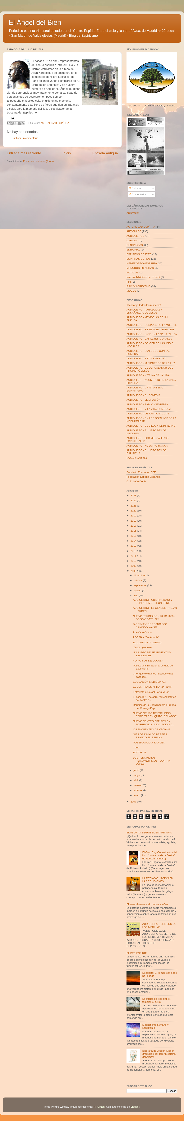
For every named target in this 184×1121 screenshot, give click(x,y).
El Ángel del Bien (35, 22)
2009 (134, 565)
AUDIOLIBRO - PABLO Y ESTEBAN (147, 404)
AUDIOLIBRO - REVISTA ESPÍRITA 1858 (150, 329)
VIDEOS (131, 290)
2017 (134, 525)
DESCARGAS (135, 245)
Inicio (66, 153)
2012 (134, 551)
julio (136, 595)
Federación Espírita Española (143, 476)
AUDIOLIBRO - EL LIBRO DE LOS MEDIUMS (159, 925)
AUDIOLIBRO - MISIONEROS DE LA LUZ (151, 363)
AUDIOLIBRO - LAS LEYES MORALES (149, 338)
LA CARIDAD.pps (137, 457)
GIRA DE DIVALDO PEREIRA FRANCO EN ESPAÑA (150, 736)
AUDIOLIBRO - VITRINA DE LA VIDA (148, 375)
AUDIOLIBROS (135, 235)
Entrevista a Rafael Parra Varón (151, 692)
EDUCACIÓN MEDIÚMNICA (149, 681)
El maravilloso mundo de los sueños (147, 904)
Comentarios (137, 194)
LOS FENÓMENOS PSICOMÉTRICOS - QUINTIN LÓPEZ (152, 760)
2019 (134, 515)
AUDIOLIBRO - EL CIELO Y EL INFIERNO (151, 425)
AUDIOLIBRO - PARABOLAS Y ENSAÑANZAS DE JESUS (145, 311)
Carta (136, 747)
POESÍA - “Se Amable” (146, 637)
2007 (134, 801)
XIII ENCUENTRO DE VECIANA (151, 729)
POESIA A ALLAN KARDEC (149, 742)
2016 (134, 530)
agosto (138, 590)
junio (137, 770)
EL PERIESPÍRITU (137, 953)
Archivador (133, 213)
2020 (134, 510)
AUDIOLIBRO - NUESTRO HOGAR (147, 445)
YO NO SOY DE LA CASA (148, 660)
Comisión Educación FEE (141, 472)
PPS (129, 281)
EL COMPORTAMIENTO (147, 642)
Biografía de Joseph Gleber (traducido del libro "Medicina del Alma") (159, 1053)
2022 (134, 500)
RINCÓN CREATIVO (138, 286)
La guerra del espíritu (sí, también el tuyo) (156, 1000)
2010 (134, 560)
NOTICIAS (133, 272)
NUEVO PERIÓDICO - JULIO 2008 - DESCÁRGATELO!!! (154, 618)
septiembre (140, 585)
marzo (137, 785)
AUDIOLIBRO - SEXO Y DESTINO (147, 358)
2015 (134, 535)
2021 (134, 505)
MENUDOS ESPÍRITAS (140, 268)
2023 (134, 495)
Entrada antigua (105, 153)
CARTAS (132, 240)
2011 (134, 555)
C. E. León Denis (136, 481)
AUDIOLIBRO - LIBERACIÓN (143, 399)
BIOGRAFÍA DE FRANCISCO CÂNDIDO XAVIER (150, 626)
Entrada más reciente (24, 153)
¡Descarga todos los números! (144, 305)
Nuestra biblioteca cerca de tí (143, 277)
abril (136, 780)
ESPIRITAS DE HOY (138, 258)
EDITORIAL (133, 249)
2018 (134, 520)
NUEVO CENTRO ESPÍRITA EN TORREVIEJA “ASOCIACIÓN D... (154, 723)
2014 (134, 540)
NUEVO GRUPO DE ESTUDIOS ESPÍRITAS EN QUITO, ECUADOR (155, 715)
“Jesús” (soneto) (142, 647)
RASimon (99, 1106)
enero (137, 795)
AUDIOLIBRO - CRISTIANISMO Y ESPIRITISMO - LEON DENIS (152, 601)
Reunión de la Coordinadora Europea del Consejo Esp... (154, 706)
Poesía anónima (142, 632)
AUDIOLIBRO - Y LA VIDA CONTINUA (149, 409)
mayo (137, 775)
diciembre (139, 575)
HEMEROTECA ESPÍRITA (142, 263)
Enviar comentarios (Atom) (38, 161)
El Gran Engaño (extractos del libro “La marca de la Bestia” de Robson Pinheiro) (159, 855)
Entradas (135, 188)
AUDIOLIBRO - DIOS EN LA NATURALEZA (152, 334)
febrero (138, 790)
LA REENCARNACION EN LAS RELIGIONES (157, 880)
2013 (134, 545)
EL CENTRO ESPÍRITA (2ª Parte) (152, 686)
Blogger (135, 1106)
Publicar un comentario (25, 138)
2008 (134, 571)
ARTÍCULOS (134, 231)
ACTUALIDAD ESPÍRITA (54, 123)
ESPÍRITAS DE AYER (139, 254)
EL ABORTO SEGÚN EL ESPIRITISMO (149, 832)
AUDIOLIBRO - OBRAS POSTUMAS (148, 413)
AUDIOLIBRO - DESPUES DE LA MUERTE (152, 324)
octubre (138, 580)
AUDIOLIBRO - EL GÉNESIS (143, 395)
